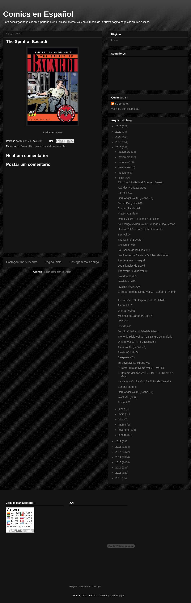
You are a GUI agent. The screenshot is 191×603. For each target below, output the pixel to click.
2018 (118, 147)
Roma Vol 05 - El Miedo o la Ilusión (138, 218)
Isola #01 (123, 320)
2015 (118, 451)
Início (114, 40)
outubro (123, 162)
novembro (124, 157)
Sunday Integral (127, 386)
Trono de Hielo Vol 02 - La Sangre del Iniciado (145, 336)
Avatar (24, 146)
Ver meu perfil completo (125, 108)
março (122, 424)
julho (121, 177)
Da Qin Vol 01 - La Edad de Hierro (138, 331)
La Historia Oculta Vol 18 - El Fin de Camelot (144, 381)
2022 (118, 131)
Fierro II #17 (125, 192)
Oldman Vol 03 (126, 310)
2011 (118, 472)
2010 (118, 478)
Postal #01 (124, 402)
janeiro (122, 434)
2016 (118, 446)
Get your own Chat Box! (80, 586)
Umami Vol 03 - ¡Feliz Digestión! (137, 341)
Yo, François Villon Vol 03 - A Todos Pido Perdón (146, 224)
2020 (118, 136)
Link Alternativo (52, 132)
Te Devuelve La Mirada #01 (134, 362)
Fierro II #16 (125, 305)
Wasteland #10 (127, 281)
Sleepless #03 (126, 357)
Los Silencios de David (131, 265)
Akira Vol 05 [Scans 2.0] (132, 347)
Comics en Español (38, 14)
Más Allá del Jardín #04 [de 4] (135, 315)
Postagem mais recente (21, 262)
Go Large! (96, 586)
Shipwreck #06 (126, 244)
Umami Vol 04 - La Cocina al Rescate (140, 229)
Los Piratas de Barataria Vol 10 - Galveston (143, 255)
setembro (124, 167)
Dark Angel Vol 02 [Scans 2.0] (135, 391)
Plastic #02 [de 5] (128, 213)
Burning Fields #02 (129, 208)
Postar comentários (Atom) (57, 271)
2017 (118, 441)
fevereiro (123, 429)
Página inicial (53, 262)
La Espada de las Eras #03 (134, 250)
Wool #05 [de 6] (127, 397)
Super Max (122, 103)
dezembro (124, 151)
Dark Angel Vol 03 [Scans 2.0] (135, 198)
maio (121, 414)
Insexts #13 (125, 326)
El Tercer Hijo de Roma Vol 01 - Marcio (141, 367)
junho (122, 408)
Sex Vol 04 (124, 234)
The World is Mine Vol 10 (132, 270)
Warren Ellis (59, 146)
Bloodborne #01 (127, 276)
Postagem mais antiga (84, 262)
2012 (118, 467)
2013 (118, 462)
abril (121, 419)
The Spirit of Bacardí (40, 146)
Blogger (120, 595)
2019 (118, 141)
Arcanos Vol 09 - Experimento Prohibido (141, 300)
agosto (122, 172)
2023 (118, 126)
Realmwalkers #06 (129, 286)
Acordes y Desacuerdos (132, 187)
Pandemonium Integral (131, 260)
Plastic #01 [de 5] (128, 352)
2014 (118, 457)
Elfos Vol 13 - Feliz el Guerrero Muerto (140, 182)
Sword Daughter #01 (130, 203)
